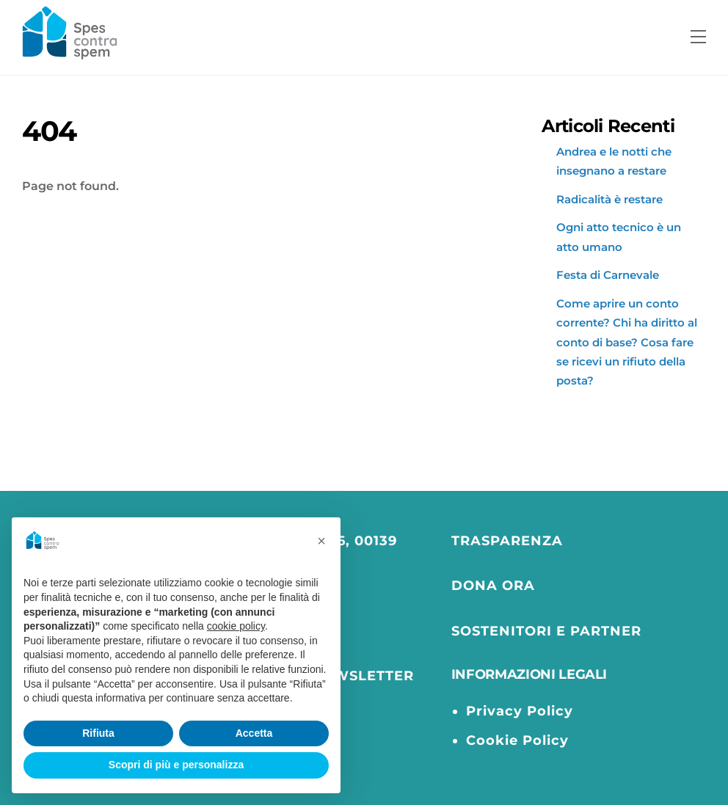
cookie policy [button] (236, 626)
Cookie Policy (517, 740)
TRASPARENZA (507, 540)
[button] (321, 541)
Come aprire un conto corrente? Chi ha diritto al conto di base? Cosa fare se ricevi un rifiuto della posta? (626, 342)
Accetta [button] (254, 733)
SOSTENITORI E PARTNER (546, 630)
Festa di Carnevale (607, 275)
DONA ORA (493, 585)
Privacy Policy (519, 710)
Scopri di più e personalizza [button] (176, 765)
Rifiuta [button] (98, 733)
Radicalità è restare (609, 199)
